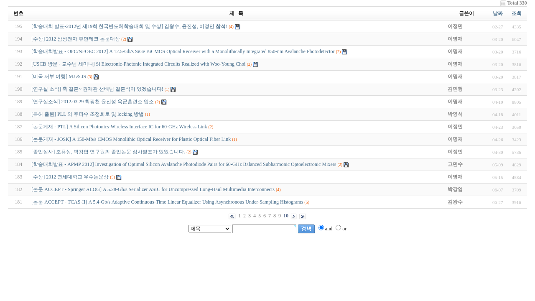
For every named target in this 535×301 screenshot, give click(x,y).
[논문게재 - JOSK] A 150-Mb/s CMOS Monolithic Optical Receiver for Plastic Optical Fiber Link (131, 139)
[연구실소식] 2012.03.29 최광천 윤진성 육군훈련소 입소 (92, 102)
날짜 (498, 13)
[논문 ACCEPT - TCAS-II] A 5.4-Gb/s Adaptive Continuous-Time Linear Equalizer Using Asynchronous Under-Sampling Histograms (167, 202)
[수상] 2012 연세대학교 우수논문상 (70, 177)
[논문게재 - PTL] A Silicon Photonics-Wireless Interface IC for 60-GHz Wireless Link (119, 127)
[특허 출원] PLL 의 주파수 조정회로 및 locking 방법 (87, 114)
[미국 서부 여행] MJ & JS (58, 76)
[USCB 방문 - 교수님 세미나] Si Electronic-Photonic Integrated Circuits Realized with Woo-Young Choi (138, 64)
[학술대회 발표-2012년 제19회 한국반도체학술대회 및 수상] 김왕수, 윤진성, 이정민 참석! (129, 26)
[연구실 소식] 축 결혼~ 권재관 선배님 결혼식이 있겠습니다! (97, 89)
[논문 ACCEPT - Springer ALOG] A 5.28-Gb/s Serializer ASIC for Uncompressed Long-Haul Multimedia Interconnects (153, 189)
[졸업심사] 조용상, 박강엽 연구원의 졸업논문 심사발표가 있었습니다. (108, 152)
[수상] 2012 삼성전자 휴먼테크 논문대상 (75, 39)
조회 (517, 13)
